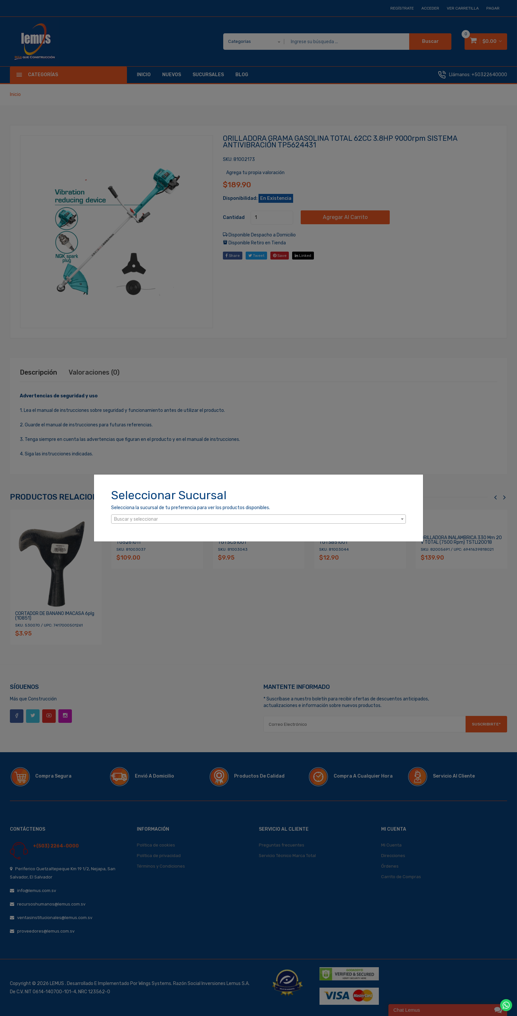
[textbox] (258, 519)
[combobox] (258, 519)
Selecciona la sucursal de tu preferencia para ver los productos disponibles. (190, 507)
